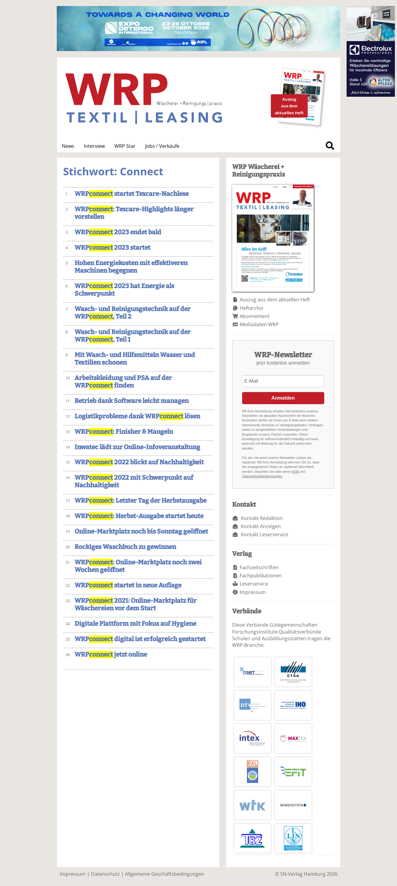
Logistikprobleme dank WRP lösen (137, 416)
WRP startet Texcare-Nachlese (132, 194)
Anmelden (283, 398)
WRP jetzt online (111, 654)
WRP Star (125, 146)
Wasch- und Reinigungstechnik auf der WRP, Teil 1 (132, 335)
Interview (94, 146)
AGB (295, 471)
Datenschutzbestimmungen (262, 476)
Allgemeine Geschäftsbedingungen (164, 874)
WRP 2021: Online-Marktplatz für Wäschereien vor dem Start (136, 604)
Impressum (253, 592)
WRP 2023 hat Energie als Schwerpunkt (124, 289)
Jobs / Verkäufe (162, 146)
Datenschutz (105, 874)
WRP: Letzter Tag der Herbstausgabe (141, 501)
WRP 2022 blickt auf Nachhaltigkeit (139, 462)
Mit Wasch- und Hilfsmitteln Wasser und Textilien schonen (135, 358)
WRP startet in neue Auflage (128, 585)
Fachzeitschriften (259, 567)
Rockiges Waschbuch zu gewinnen (125, 547)
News (68, 146)
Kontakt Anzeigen (261, 526)
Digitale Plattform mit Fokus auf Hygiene (135, 624)
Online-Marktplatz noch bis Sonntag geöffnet (141, 531)
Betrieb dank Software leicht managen (132, 401)
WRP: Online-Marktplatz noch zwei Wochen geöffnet (138, 566)
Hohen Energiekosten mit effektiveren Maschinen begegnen (131, 266)
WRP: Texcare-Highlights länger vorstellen (134, 213)
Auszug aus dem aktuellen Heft (275, 299)
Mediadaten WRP (259, 324)
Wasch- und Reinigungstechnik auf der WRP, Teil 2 (132, 312)
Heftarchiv (251, 308)
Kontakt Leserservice (264, 534)
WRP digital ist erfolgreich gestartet (140, 639)
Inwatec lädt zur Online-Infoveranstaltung (137, 447)
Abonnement (255, 316)
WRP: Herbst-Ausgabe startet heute (139, 516)
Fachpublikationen (261, 575)
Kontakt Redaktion (262, 518)
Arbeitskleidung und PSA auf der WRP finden (123, 381)
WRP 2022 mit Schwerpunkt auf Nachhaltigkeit (134, 481)
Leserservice (254, 583)
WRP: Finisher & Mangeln (124, 432)
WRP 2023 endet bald (118, 232)
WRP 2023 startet (112, 248)
